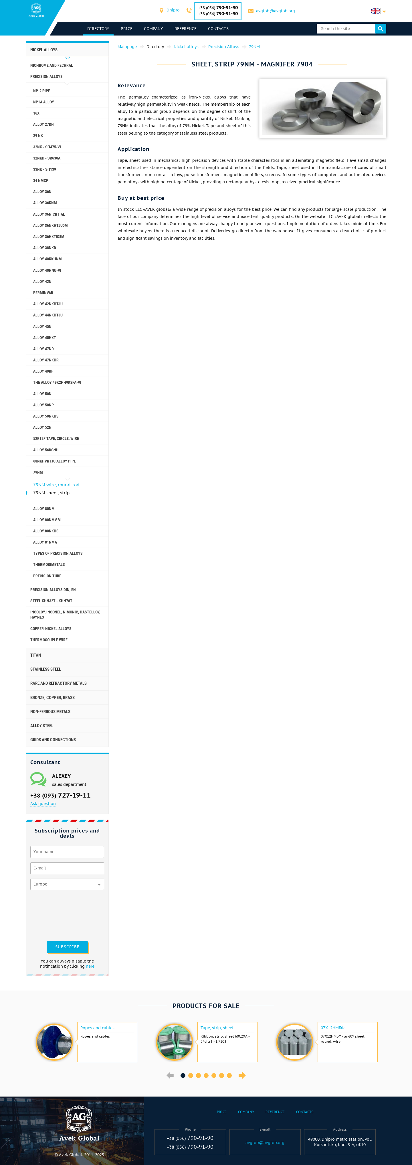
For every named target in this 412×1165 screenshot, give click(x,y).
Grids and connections (53, 739)
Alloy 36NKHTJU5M (50, 225)
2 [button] (190, 1075)
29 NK (38, 135)
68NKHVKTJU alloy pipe (54, 461)
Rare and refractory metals (58, 683)
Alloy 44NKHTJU (48, 315)
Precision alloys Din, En (53, 589)
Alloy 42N (42, 281)
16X (36, 113)
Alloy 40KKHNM (47, 259)
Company (153, 28)
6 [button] (221, 1075)
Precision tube (47, 576)
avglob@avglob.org (275, 10)
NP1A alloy (43, 102)
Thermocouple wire (49, 639)
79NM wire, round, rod (56, 484)
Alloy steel (41, 725)
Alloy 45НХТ (44, 337)
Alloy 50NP (43, 405)
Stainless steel (45, 669)
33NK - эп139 (44, 169)
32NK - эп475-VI (47, 147)
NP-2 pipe (41, 90)
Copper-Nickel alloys (51, 628)
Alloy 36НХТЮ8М (48, 236)
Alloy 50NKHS (46, 416)
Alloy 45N (42, 326)
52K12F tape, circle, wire (56, 438)
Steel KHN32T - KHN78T (51, 601)
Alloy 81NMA (45, 542)
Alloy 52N (42, 427)
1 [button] (183, 1075)
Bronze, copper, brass (52, 697)
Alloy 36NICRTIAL (49, 214)
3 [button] (198, 1075)
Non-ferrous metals (50, 711)
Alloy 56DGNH (46, 450)
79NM (38, 472)
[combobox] (173, 10)
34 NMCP (40, 180)
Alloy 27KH (43, 124)
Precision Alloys (46, 76)
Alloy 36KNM (45, 202)
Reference (186, 28)
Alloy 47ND (43, 349)
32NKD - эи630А (46, 158)
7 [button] (229, 1075)
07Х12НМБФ (332, 1027)
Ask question (43, 803)
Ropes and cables (97, 1027)
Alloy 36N (42, 191)
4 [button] (206, 1075)
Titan (35, 655)
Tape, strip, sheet (217, 1027)
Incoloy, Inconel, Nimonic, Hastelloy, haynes (65, 614)
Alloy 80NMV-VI (47, 519)
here (90, 966)
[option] (86, 1042)
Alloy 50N (42, 393)
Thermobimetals (49, 564)
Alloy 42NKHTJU (48, 304)
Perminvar (43, 292)
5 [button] (213, 1075)
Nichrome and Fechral (51, 65)
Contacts (218, 28)
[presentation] (53, 915)
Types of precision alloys (58, 553)
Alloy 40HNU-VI (47, 270)
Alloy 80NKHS (46, 531)
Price (126, 28)
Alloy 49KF (43, 371)
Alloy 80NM (44, 508)
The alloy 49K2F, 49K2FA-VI (57, 382)
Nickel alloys (44, 49)
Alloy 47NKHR (46, 360)
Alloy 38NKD (44, 247)
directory (98, 28)
